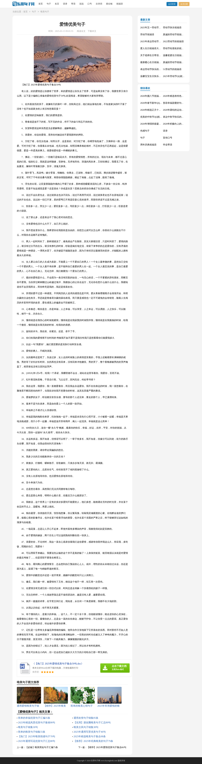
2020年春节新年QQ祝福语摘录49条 (158, 103)
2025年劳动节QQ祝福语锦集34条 (179, 76)
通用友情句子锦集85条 (86, 718)
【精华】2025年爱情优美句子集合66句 (106, 747)
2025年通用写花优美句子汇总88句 (36, 741)
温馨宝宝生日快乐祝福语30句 (155, 76)
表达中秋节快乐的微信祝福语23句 (180, 117)
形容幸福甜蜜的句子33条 (175, 103)
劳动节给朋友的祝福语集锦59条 (179, 48)
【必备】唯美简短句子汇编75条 (41, 747)
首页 (40, 4)
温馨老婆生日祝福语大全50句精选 (180, 55)
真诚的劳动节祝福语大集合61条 (179, 34)
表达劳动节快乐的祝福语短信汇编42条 (160, 69)
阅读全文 (81, 31)
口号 (89, 4)
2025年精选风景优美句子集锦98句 (36, 722)
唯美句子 (44, 12)
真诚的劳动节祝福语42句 (175, 62)
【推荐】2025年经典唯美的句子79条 (93, 741)
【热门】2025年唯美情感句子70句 (36, 736)
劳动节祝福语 (147, 34)
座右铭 (109, 4)
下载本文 (92, 31)
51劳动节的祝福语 (172, 69)
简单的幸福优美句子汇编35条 (34, 718)
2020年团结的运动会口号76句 (178, 110)
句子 (49, 4)
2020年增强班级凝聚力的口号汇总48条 (160, 124)
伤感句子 (145, 131)
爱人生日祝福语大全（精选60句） (157, 48)
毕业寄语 (167, 144)
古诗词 (99, 4)
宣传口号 (167, 137)
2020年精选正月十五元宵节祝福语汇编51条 (162, 110)
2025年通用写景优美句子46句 (90, 731)
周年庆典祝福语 (148, 144)
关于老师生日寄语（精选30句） (156, 55)
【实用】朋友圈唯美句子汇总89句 (92, 722)
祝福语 (119, 4)
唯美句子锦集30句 (28, 727)
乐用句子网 (95, 761)
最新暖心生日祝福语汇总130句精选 (158, 62)
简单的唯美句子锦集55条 (31, 731)
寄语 (73, 4)
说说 (81, 4)
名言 (57, 4)
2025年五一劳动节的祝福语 (154, 27)
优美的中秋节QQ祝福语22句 (154, 117)
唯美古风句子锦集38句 (86, 727)
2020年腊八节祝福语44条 (153, 96)
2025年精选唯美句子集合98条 (90, 736)
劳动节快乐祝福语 (172, 27)
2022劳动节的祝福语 (173, 41)
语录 (65, 4)
